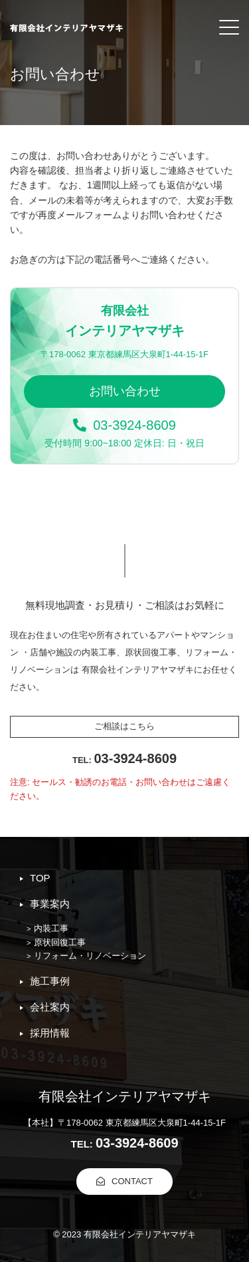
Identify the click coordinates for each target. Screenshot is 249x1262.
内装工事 (51, 928)
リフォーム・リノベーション (90, 956)
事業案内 (50, 903)
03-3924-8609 (124, 425)
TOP (40, 877)
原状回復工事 (60, 942)
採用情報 (50, 1032)
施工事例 (50, 981)
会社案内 (50, 1007)
